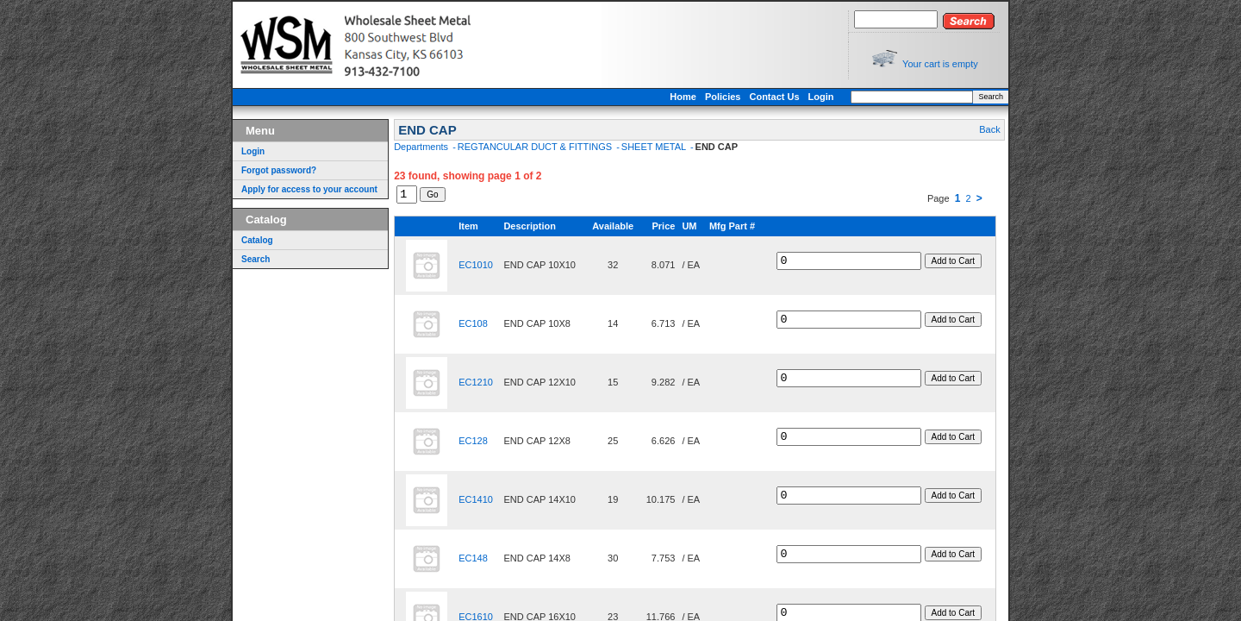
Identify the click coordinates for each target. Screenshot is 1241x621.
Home (683, 96)
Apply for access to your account (309, 189)
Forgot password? (278, 170)
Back (989, 129)
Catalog (257, 240)
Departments (422, 146)
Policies (723, 96)
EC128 (469, 443)
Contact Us (774, 96)
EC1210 (472, 385)
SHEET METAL (655, 146)
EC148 (469, 560)
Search (990, 96)
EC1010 (472, 267)
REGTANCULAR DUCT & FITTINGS (536, 146)
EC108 (469, 326)
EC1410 (472, 502)
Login (821, 96)
